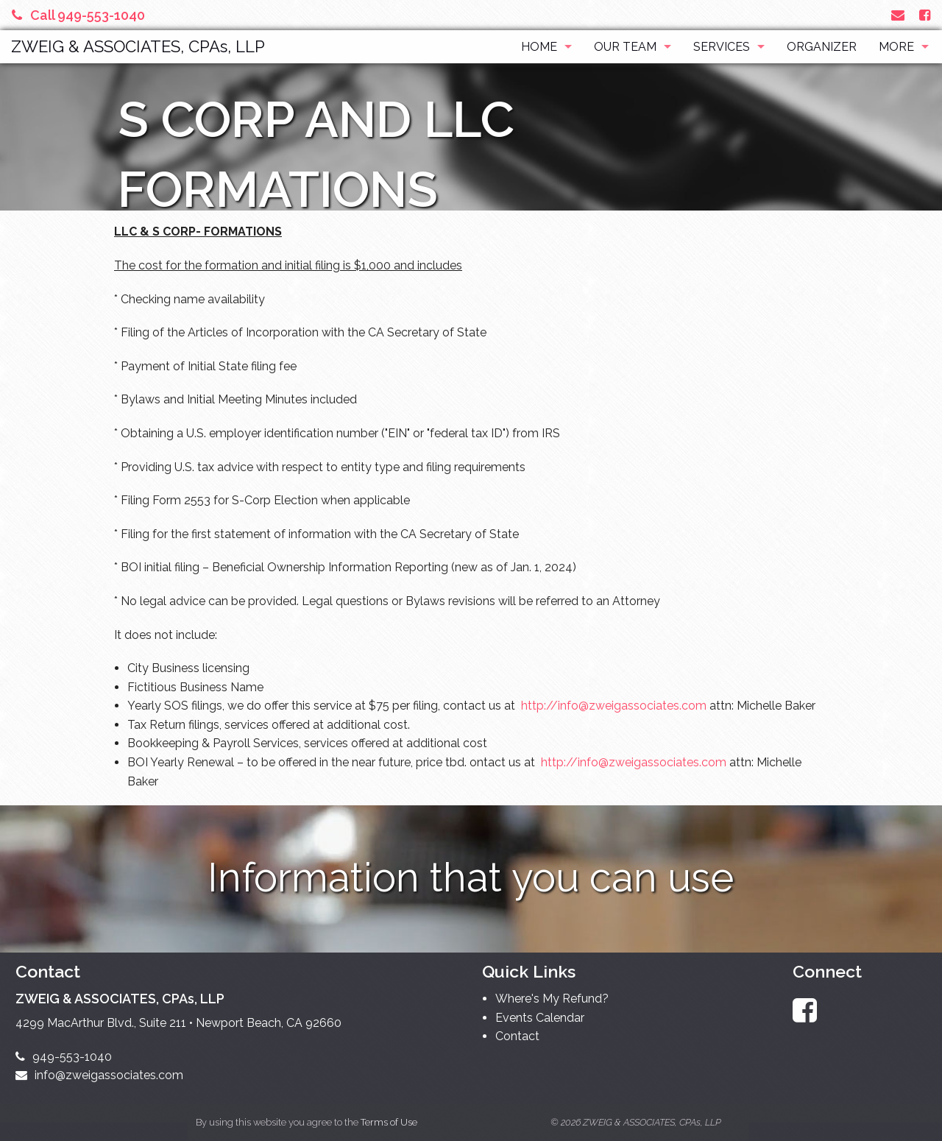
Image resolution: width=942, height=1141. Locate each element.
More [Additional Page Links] (896, 47)
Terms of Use (389, 1122)
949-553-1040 (63, 1057)
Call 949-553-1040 (78, 15)
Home (539, 47)
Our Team (625, 47)
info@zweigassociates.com (99, 1075)
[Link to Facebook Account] (924, 15)
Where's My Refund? (552, 999)
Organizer (822, 47)
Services (721, 47)
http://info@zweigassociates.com (613, 706)
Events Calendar (539, 1018)
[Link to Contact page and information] (897, 15)
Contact (517, 1036)
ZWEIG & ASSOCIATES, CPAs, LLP (138, 46)
